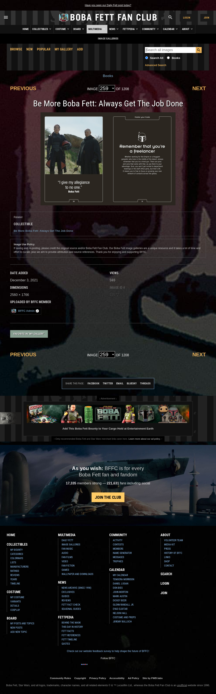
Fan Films (67, 557)
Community (150, 29)
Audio (65, 553)
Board (79, 29)
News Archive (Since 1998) (76, 587)
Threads (145, 383)
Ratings (14, 570)
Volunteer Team (173, 540)
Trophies (118, 561)
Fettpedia (131, 29)
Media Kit (169, 544)
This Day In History (72, 626)
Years (13, 579)
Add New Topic (18, 631)
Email (119, 383)
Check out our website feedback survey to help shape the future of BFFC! (108, 651)
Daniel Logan (120, 583)
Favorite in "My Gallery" (29, 333)
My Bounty (16, 549)
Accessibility (116, 678)
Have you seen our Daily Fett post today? (108, 5)
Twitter (108, 383)
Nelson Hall (120, 613)
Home (26, 29)
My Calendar (120, 575)
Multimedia (97, 29)
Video (65, 561)
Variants (15, 601)
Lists (13, 562)
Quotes (66, 643)
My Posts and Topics (22, 623)
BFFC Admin (25, 310)
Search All (156, 58)
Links (167, 557)
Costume (62, 29)
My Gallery (64, 49)
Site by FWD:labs (153, 678)
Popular (43, 49)
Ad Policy (133, 678)
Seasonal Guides (71, 608)
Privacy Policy (97, 678)
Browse (16, 49)
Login (186, 17)
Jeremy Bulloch (122, 621)
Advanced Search (155, 65)
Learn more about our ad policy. (144, 439)
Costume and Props (124, 617)
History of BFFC (173, 553)
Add (80, 49)
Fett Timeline (69, 639)
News (114, 29)
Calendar (170, 29)
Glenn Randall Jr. (123, 604)
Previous (23, 88)
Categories (16, 554)
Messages (118, 557)
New (29, 49)
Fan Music (67, 548)
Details (14, 605)
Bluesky (132, 383)
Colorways (16, 558)
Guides (65, 596)
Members (118, 548)
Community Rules (60, 678)
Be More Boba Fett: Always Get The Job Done (43, 230)
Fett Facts (68, 631)
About (187, 29)
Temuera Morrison (123, 579)
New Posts (16, 627)
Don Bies (118, 587)
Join (206, 17)
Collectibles (42, 29)
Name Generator (122, 553)
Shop (167, 561)
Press (167, 548)
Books (176, 58)
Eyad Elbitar (120, 608)
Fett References (71, 635)
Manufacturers (19, 566)
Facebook (93, 383)
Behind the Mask (71, 622)
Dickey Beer (119, 600)
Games (65, 569)
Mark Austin (120, 596)
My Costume (17, 597)
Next (199, 88)
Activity (117, 540)
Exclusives (68, 592)
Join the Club (108, 497)
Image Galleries (71, 544)
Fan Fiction (68, 565)
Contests (118, 544)
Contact (169, 565)
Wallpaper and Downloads (77, 574)
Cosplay (15, 610)
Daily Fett (67, 540)
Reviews (14, 575)
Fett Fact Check (71, 604)
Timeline (15, 583)
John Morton (120, 592)
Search (166, 574)
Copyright (80, 678)
